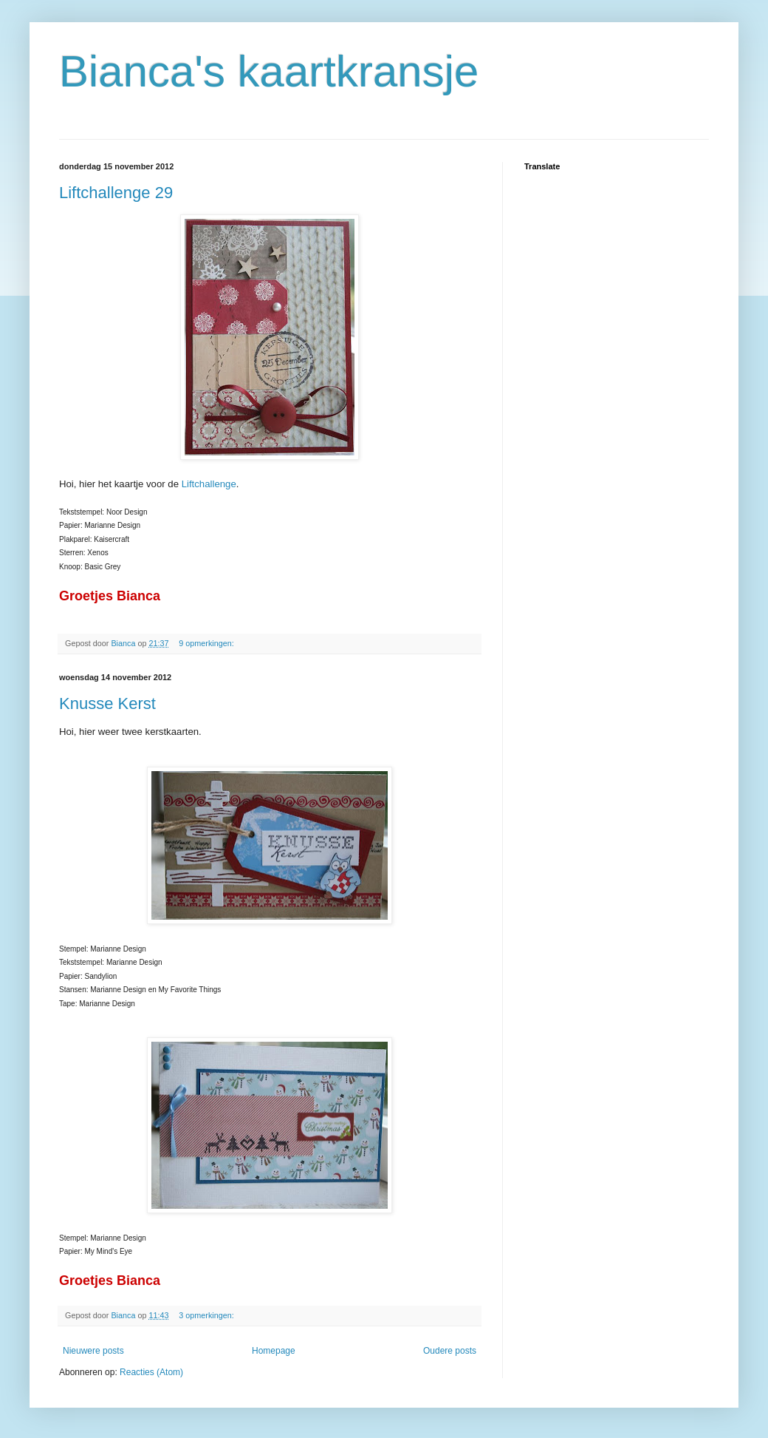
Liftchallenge (209, 483)
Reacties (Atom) (151, 1372)
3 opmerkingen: (207, 1315)
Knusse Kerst (107, 703)
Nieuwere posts (93, 1351)
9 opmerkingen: (207, 643)
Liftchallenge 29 (116, 192)
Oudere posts (449, 1351)
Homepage (273, 1351)
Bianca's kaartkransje (269, 71)
